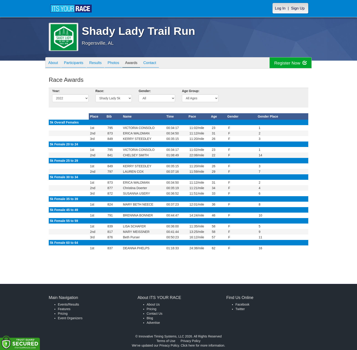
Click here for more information (202, 345)
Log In (280, 8)
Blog (150, 318)
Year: (56, 91)
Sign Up (298, 8)
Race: (99, 91)
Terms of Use (166, 341)
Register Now (290, 63)
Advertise (153, 322)
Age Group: (190, 91)
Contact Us (154, 313)
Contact (159, 63)
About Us (153, 304)
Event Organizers (70, 318)
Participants (76, 63)
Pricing (63, 313)
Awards (139, 63)
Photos (119, 63)
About (54, 63)
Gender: (145, 91)
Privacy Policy (190, 341)
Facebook (242, 304)
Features (64, 309)
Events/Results (68, 304)
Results (100, 63)
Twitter (240, 309)
